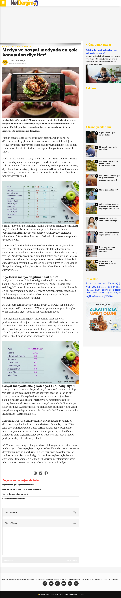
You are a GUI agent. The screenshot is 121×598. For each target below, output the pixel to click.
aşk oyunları (114, 286)
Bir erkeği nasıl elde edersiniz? (108, 148)
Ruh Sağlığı (102, 287)
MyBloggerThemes (76, 594)
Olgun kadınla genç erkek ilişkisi (107, 134)
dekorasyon (90, 290)
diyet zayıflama (19, 46)
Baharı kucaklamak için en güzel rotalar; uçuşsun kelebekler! (109, 178)
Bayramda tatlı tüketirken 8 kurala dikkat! (107, 263)
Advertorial (91, 283)
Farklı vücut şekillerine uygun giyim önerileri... (109, 234)
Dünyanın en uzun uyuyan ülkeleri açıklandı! (107, 249)
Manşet (30, 46)
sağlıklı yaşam (113, 292)
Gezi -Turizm (102, 283)
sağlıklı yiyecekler (95, 296)
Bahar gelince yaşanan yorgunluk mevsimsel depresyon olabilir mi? (109, 206)
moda (95, 293)
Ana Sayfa (6, 46)
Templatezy (50, 594)
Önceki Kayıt (8, 561)
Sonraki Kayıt (72, 561)
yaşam (108, 296)
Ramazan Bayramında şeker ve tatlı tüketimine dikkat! (108, 163)
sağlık (102, 292)
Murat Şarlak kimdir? (108, 190)
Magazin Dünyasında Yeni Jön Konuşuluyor (108, 219)
